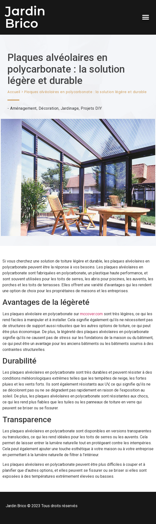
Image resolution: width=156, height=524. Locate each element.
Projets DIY (91, 108)
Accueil (13, 92)
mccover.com (91, 314)
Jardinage (70, 108)
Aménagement (23, 108)
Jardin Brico (25, 17)
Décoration (49, 108)
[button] (145, 17)
